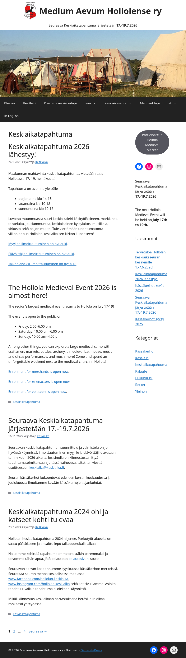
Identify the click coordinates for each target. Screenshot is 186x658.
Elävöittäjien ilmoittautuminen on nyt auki (41, 254)
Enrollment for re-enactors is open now (38, 381)
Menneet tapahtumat (160, 103)
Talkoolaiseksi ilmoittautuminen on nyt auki (42, 264)
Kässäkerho (144, 351)
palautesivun (79, 558)
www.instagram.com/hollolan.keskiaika (39, 583)
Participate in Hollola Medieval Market (152, 142)
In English (11, 116)
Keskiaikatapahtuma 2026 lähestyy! (48, 150)
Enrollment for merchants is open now (38, 371)
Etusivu (9, 103)
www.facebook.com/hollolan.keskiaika (38, 578)
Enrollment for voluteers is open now (37, 391)
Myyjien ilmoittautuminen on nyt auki (37, 243)
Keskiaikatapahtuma (26, 402)
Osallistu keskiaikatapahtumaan (72, 103)
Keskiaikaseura (120, 103)
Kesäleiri (29, 103)
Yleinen (141, 391)
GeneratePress (91, 650)
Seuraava (38, 631)
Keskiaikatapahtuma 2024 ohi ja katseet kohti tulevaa (58, 515)
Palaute (141, 371)
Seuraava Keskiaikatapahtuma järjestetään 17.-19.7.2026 (55, 424)
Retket (140, 384)
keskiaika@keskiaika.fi (46, 467)
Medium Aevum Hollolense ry (100, 11)
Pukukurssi (144, 378)
